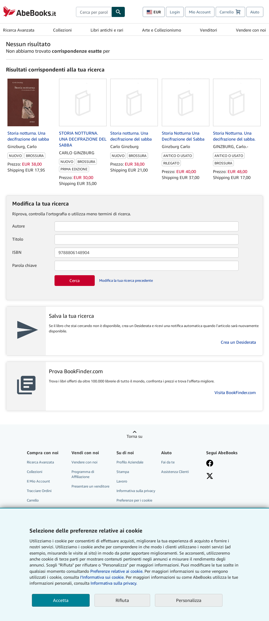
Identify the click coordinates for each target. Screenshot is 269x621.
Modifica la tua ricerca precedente (126, 280)
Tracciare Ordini (39, 490)
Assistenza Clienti (175, 471)
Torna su (134, 436)
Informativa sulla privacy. (114, 583)
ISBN (16, 252)
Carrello (33, 500)
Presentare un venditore (90, 486)
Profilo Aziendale (129, 462)
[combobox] (93, 12)
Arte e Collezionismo (161, 29)
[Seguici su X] (225, 476)
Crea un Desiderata (238, 342)
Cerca (74, 280)
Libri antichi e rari (107, 29)
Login (175, 12)
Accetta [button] (61, 600)
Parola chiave (24, 265)
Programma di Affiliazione (82, 474)
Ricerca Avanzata (18, 29)
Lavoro (121, 481)
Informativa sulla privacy (135, 490)
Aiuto (254, 12)
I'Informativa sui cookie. (102, 577)
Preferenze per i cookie (134, 500)
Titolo (17, 239)
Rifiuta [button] (122, 600)
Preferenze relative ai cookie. (116, 571)
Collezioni (62, 29)
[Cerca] (118, 12)
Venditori (208, 29)
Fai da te (168, 462)
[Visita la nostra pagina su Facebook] (225, 463)
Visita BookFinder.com (235, 392)
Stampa (122, 471)
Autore (18, 225)
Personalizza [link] (188, 600)
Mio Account (200, 12)
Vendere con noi (251, 29)
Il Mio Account (38, 481)
